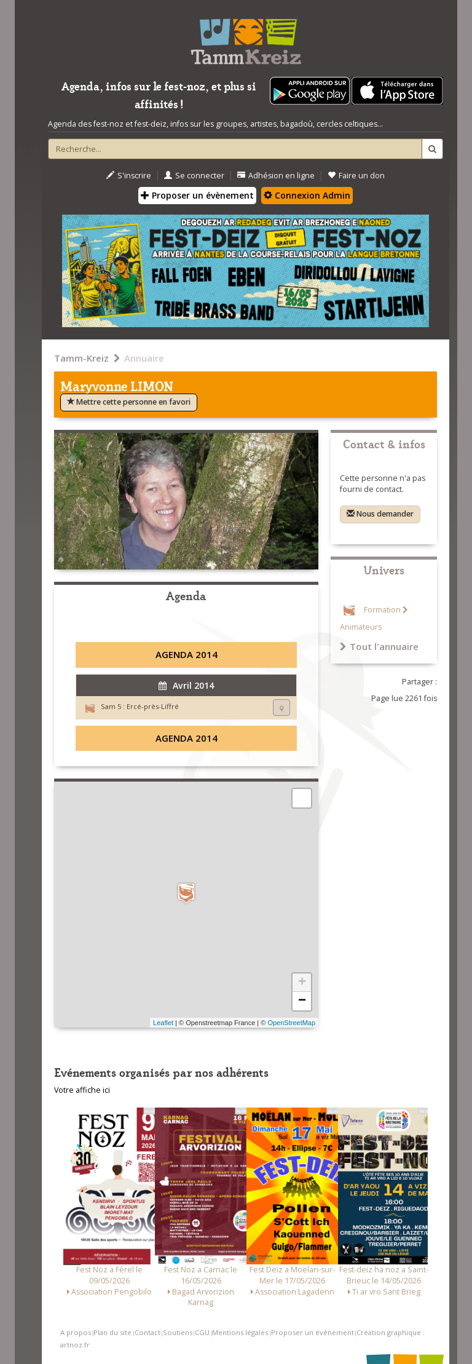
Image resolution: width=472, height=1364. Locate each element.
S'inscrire (128, 175)
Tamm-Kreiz (81, 358)
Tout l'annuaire (379, 646)
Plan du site (112, 1332)
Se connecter (194, 175)
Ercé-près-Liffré (153, 706)
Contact (147, 1332)
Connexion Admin (307, 195)
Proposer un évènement (197, 195)
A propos (75, 1332)
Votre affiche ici (82, 1090)
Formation (382, 610)
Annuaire (144, 358)
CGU (202, 1332)
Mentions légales (240, 1332)
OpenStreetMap (291, 1022)
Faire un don (356, 175)
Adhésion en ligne (276, 175)
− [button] (302, 1001)
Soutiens (177, 1332)
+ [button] (302, 982)
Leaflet (163, 1022)
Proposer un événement (312, 1332)
